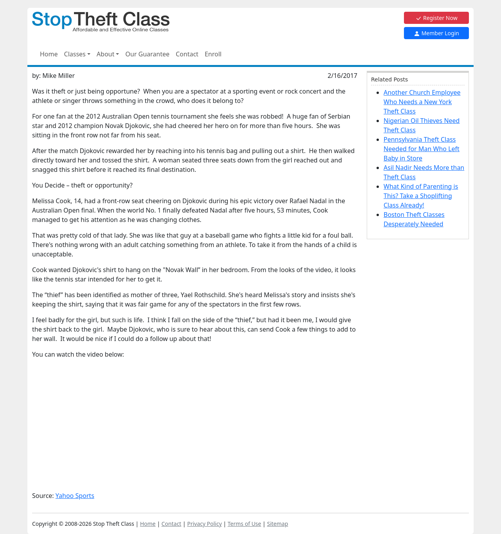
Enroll (213, 54)
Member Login (436, 33)
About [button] (105, 54)
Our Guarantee (147, 54)
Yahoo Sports (75, 495)
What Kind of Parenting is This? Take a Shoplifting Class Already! (421, 195)
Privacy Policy (204, 523)
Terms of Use (244, 523)
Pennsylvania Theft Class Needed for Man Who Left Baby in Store (422, 148)
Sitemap (277, 523)
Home (49, 54)
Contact (187, 54)
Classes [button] (75, 54)
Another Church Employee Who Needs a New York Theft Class (422, 101)
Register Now (436, 18)
